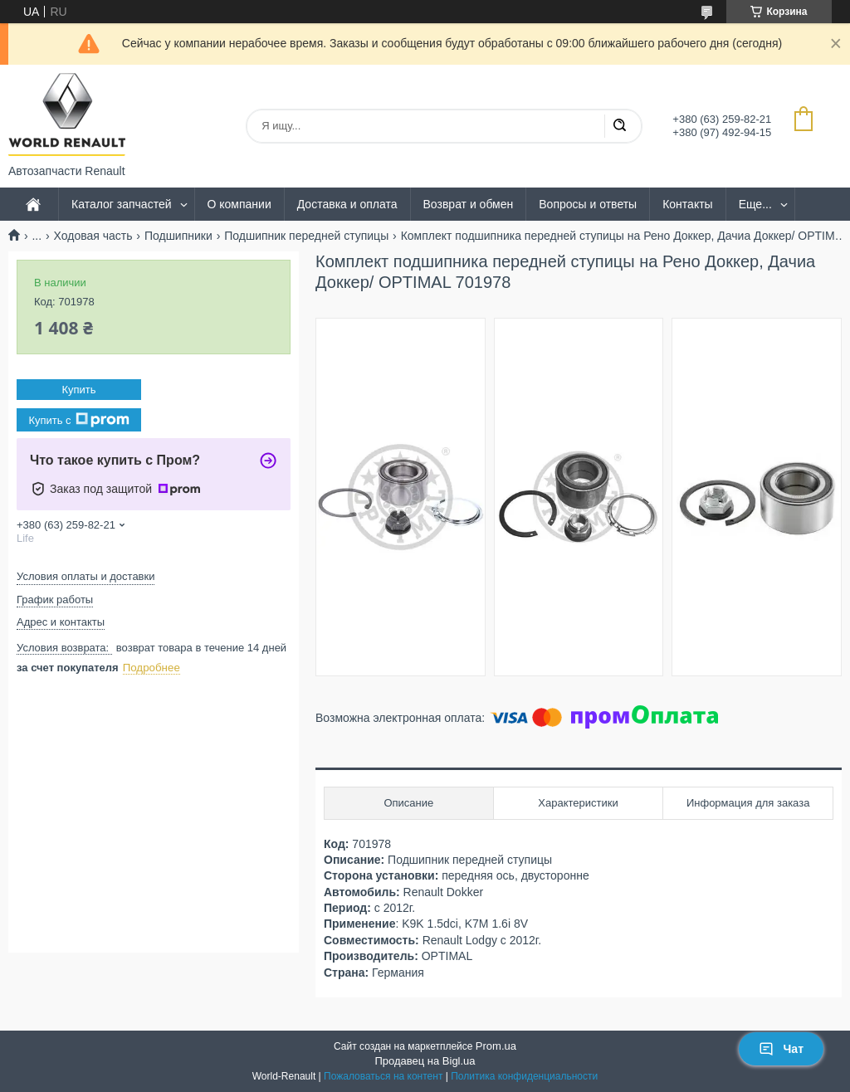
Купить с (78, 419)
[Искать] (619, 126)
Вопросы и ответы (588, 204)
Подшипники (178, 235)
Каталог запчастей (121, 204)
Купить (78, 389)
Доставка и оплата (347, 204)
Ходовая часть (93, 235)
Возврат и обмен (468, 204)
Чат (781, 1048)
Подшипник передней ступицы (306, 235)
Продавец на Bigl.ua (424, 1061)
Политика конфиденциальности (524, 1076)
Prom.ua (496, 1046)
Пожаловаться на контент (383, 1076)
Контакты (687, 204)
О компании (239, 204)
